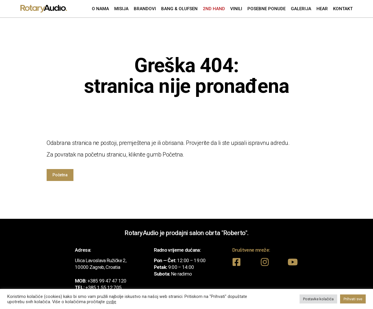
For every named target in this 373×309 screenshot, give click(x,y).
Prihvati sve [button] (353, 299)
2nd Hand (214, 8)
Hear (322, 8)
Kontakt (343, 8)
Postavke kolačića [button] (318, 299)
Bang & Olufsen (179, 8)
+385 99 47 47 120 (106, 281)
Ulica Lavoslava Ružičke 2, (100, 260)
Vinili (236, 8)
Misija (121, 8)
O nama (100, 8)
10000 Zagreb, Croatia (97, 267)
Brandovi (145, 8)
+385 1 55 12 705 (103, 287)
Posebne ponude (266, 8)
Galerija (301, 8)
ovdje (111, 301)
